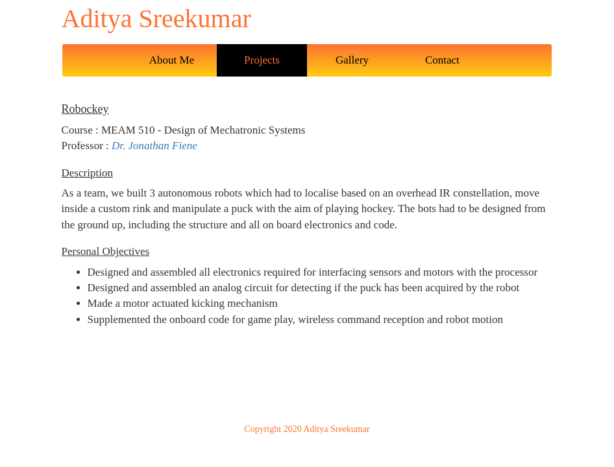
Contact (442, 60)
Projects (262, 60)
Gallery (352, 60)
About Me (171, 60)
